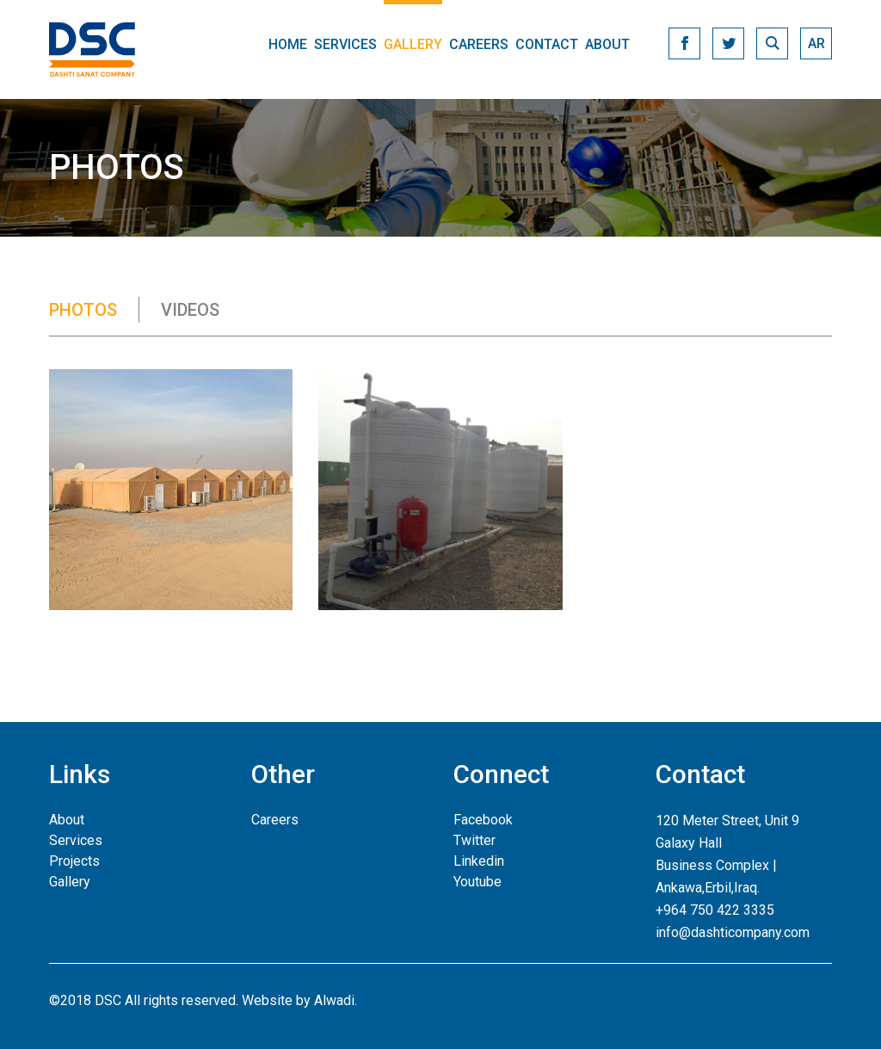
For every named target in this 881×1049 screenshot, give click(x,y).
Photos (83, 309)
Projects (74, 861)
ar (816, 43)
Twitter (474, 840)
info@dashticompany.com (733, 932)
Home (287, 44)
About (607, 44)
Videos (190, 309)
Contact (546, 44)
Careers (478, 44)
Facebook (483, 819)
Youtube (477, 881)
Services (345, 44)
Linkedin (478, 861)
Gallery (413, 44)
